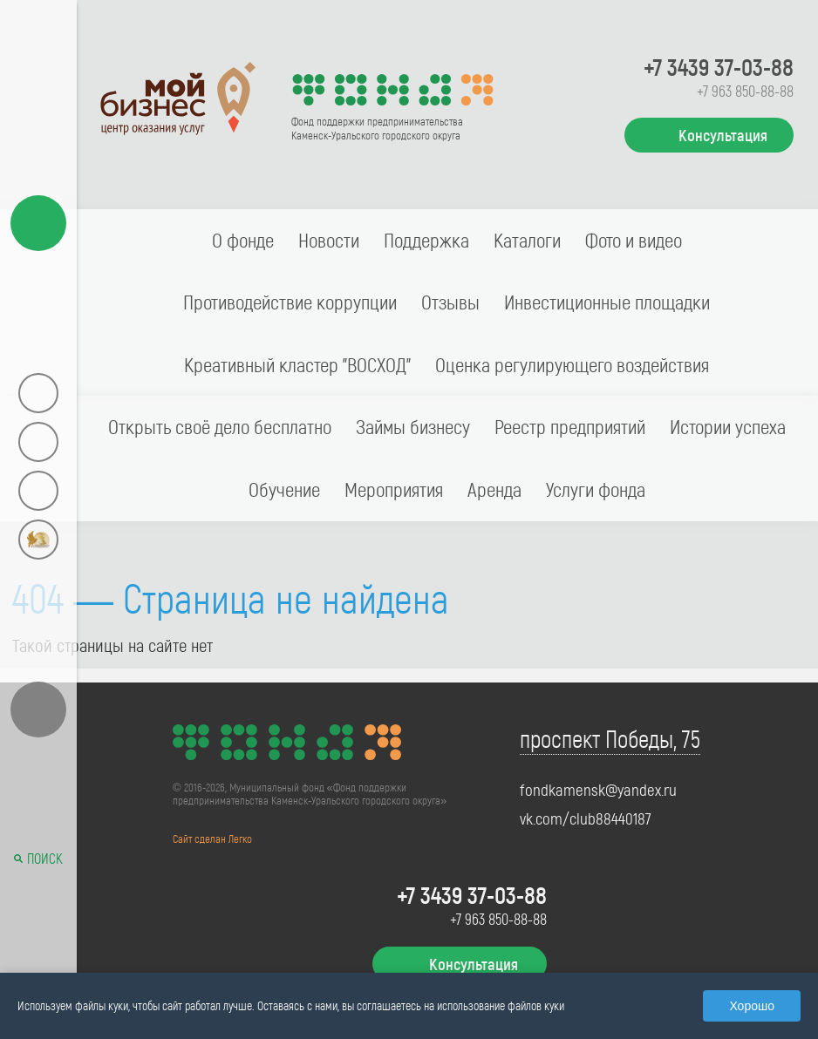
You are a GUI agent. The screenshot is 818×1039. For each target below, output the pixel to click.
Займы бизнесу (413, 426)
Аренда (494, 489)
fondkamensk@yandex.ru (598, 789)
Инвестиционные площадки (607, 301)
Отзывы (450, 301)
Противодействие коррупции (290, 301)
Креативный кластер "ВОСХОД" (297, 364)
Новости (328, 239)
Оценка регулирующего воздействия (572, 364)
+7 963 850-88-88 (745, 90)
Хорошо (751, 1006)
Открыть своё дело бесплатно (219, 426)
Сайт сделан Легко (212, 838)
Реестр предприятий (569, 426)
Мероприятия (393, 489)
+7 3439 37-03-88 (719, 66)
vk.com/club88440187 (585, 818)
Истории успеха (728, 426)
